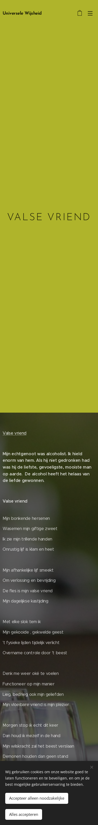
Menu (90, 13)
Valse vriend (14, 432)
